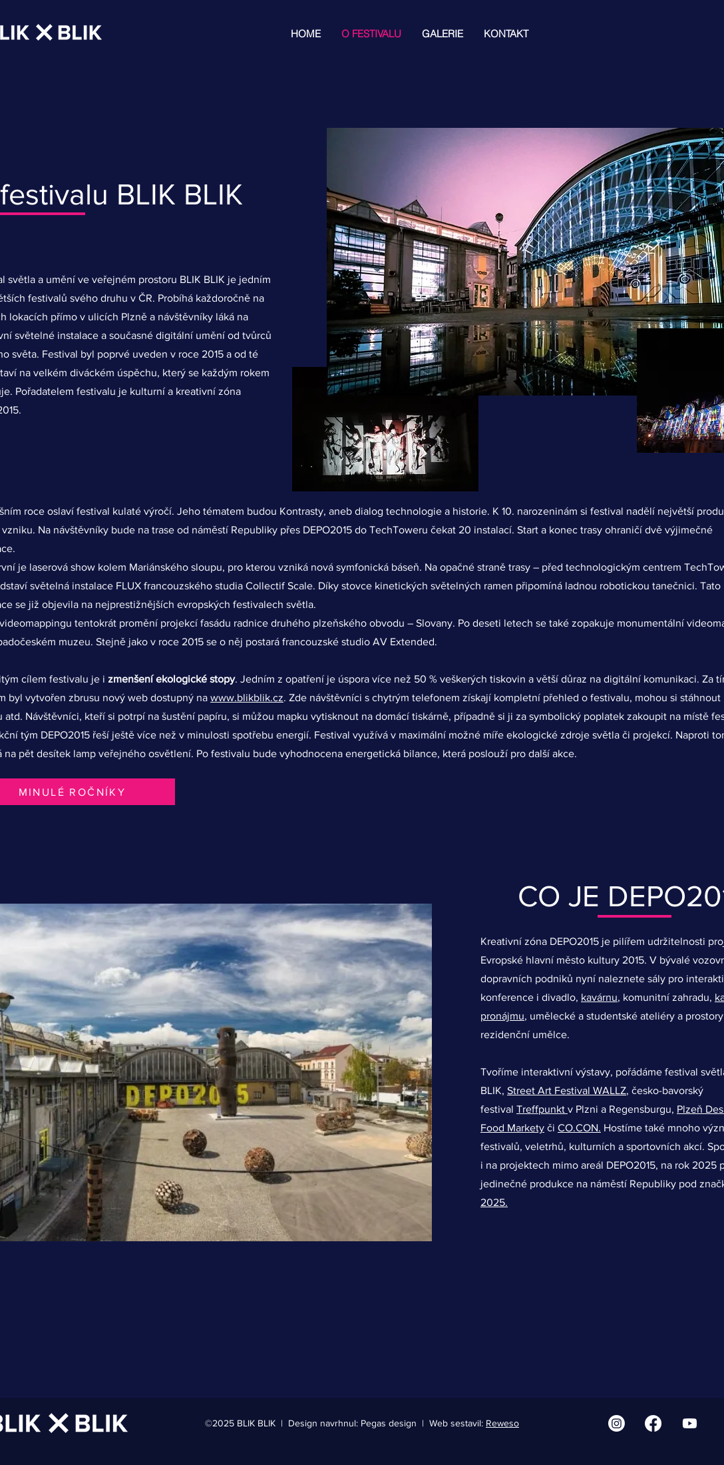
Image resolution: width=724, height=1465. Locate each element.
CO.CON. (579, 1127)
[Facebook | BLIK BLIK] (653, 1423)
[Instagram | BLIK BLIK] (616, 1423)
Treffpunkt (542, 1109)
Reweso (502, 1423)
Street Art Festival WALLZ (566, 1090)
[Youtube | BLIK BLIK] (689, 1423)
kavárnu (599, 997)
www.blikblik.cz (246, 697)
